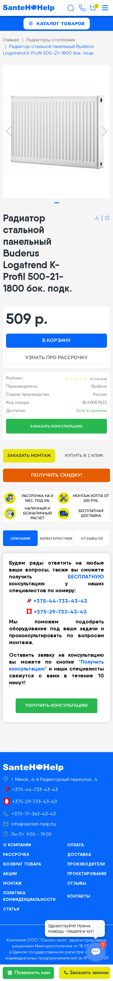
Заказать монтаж (29, 455)
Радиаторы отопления (50, 40)
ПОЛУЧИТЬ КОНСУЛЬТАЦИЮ (56, 705)
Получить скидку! (56, 475)
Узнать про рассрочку (56, 357)
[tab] (56, 202)
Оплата (75, 845)
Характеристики (55, 538)
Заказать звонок (86, 972)
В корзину (56, 340)
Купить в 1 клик (84, 455)
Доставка (79, 854)
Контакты (78, 896)
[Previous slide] (8, 131)
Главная (11, 40)
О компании (17, 845)
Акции (10, 873)
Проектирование (87, 873)
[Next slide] (104, 131)
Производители (86, 864)
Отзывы (76, 883)
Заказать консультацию (56, 426)
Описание (20, 538)
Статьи (11, 909)
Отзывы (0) (92, 538)
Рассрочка (16, 854)
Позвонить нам (29, 972)
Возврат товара (22, 864)
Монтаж (12, 883)
